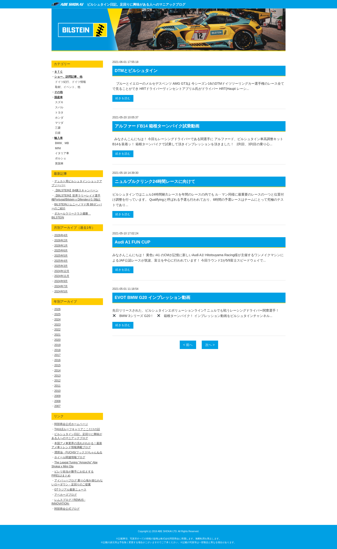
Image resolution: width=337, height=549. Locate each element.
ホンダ (59, 117)
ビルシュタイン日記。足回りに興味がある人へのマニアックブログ (136, 4)
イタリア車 (62, 153)
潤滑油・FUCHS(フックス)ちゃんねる (78, 452)
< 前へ (188, 345)
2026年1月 (61, 245)
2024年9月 (61, 281)
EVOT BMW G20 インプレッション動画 (152, 297)
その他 (58, 92)
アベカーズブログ (65, 494)
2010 (57, 391)
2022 (57, 329)
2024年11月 (61, 276)
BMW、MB (62, 143)
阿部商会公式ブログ (67, 508)
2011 (57, 385)
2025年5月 (61, 255)
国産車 (58, 97)
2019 (57, 345)
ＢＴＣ (58, 71)
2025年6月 (61, 250)
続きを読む (123, 98)
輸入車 (58, 138)
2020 (57, 340)
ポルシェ (60, 158)
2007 (57, 406)
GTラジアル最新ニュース (70, 489)
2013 (57, 375)
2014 (57, 370)
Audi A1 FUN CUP (132, 242)
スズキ (59, 102)
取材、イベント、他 (67, 87)
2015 (57, 365)
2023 (57, 324)
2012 (57, 380)
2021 (57, 334)
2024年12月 (61, 271)
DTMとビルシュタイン (136, 70)
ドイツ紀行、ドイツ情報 (70, 82)
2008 (57, 401)
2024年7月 (61, 286)
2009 (57, 396)
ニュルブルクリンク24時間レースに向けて (155, 181)
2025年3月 (61, 266)
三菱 (58, 127)
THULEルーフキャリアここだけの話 (77, 429)
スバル (59, 107)
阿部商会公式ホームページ (71, 424)
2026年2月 (61, 240)
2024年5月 (61, 291)
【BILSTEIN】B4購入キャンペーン (76, 190)
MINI (58, 148)
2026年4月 (61, 235)
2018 (57, 350)
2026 (57, 309)
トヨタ (59, 112)
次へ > (210, 345)
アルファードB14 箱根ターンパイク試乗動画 (157, 126)
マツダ (59, 122)
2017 (57, 355)
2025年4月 (61, 260)
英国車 (59, 163)
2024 (57, 319)
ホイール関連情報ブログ (69, 457)
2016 (57, 360)
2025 (57, 314)
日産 (58, 133)
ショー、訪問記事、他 (68, 76)
